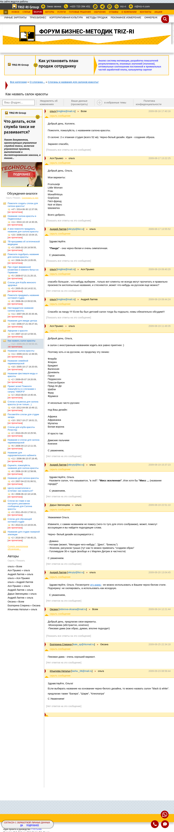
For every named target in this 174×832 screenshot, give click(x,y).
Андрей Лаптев (58, 229)
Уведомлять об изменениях (49, 102)
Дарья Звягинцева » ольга (22, 593)
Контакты (145, 12)
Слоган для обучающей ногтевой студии (20, 520)
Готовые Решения (80, 12)
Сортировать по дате (30, 198)
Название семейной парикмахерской (18, 362)
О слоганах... (37, 81)
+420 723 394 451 (80, 6)
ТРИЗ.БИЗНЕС (38, 17)
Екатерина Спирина (61, 644)
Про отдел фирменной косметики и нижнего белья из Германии (23, 270)
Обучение (100, 12)
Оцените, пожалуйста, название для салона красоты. (23, 466)
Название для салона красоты (23, 478)
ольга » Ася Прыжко (19, 578)
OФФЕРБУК (151, 17)
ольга (53, 111)
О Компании (129, 12)
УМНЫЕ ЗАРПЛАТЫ (15, 17)
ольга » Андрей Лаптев (20, 582)
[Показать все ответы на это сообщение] (68, 149)
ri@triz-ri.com (142, 6)
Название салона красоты (21, 350)
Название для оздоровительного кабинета (22, 454)
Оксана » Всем (16, 601)
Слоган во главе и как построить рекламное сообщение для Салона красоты (20, 505)
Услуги (61, 12)
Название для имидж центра (22, 320)
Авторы (49, 12)
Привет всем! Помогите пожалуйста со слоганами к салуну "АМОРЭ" (22, 389)
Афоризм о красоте (18, 330)
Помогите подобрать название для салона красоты (23, 255)
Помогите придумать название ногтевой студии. (23, 296)
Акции (158, 12)
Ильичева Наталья (60, 671)
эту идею (96, 584)
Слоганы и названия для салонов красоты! (73, 81)
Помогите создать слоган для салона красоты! (23, 204)
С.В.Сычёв (36, 829)
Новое (15, 12)
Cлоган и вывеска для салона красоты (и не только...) (23, 403)
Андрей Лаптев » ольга (20, 574)
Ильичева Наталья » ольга (22, 609)
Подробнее (32, 825)
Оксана (54, 609)
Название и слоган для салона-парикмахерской (24, 441)
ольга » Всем (15, 566)
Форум (38, 12)
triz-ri (123, 6)
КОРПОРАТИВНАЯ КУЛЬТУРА (66, 17)
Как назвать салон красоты (21, 340)
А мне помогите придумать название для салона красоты (23, 230)
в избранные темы (115, 102)
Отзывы (113, 12)
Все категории (18, 81)
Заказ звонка (54, 6)
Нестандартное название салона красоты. (20, 309)
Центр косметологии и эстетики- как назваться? (20, 489)
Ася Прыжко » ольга (19, 570)
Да (21, 825)
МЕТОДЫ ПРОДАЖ (97, 17)
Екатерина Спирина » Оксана (24, 605)
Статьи (26, 12)
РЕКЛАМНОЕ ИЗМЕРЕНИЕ (126, 17)
